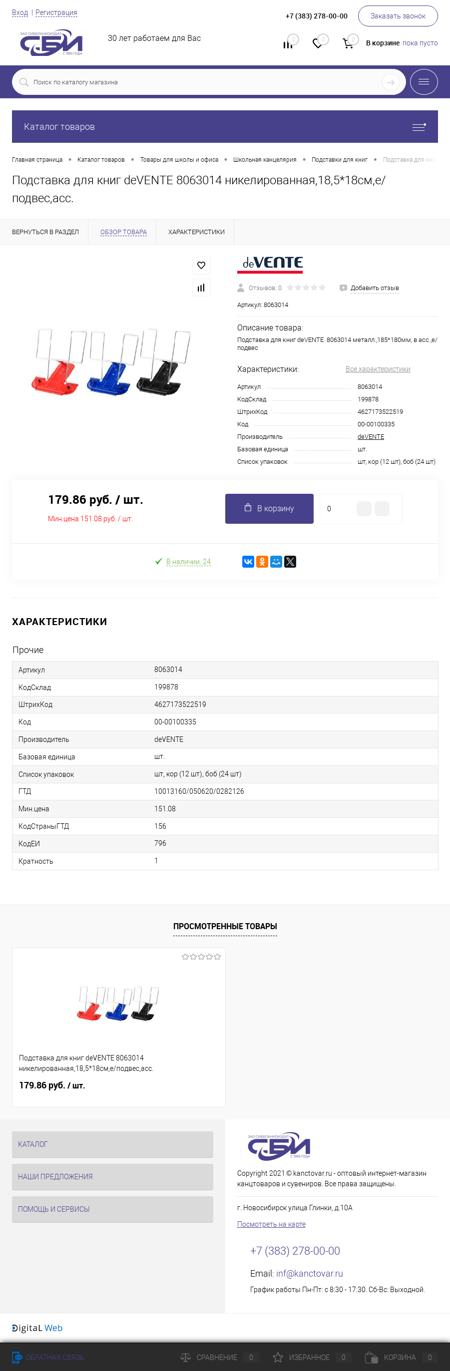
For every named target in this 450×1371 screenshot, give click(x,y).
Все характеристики (378, 369)
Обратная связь (48, 1358)
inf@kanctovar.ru (309, 1273)
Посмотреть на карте (271, 1224)
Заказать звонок (398, 16)
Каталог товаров (225, 126)
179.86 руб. (52, 1085)
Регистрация (56, 12)
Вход (20, 12)
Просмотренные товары (225, 926)
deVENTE (371, 436)
